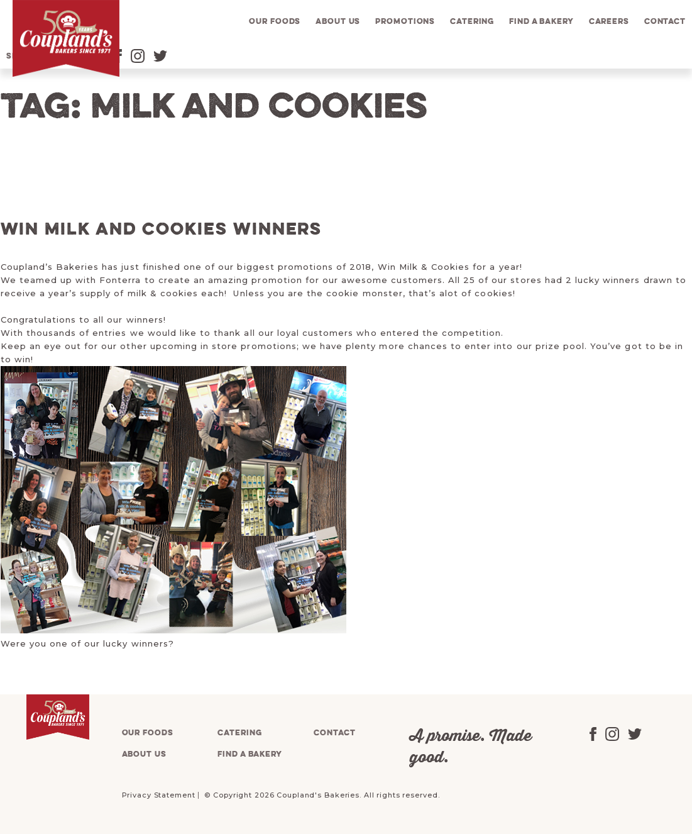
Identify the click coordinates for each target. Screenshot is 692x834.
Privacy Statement (158, 795)
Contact (665, 21)
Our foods (274, 21)
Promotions (405, 21)
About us (338, 21)
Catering (472, 21)
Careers (609, 21)
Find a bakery (541, 21)
